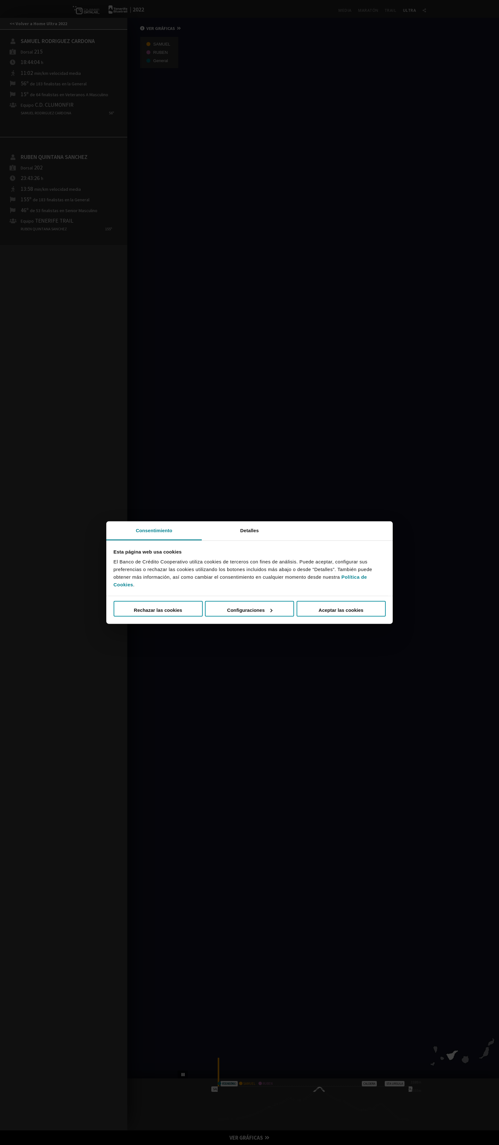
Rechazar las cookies (158, 610)
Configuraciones (249, 610)
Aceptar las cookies (341, 610)
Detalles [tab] (249, 530)
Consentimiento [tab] (154, 530)
